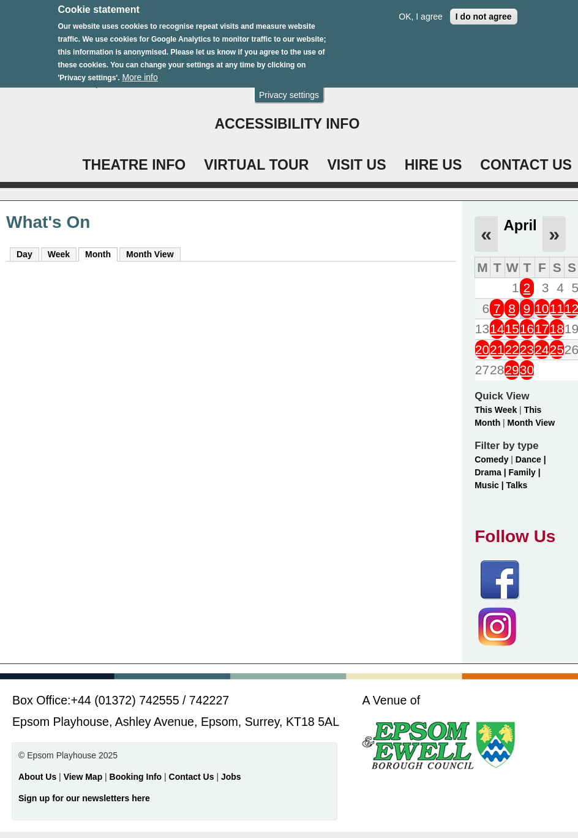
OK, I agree (421, 8)
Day (24, 254)
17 (542, 329)
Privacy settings (289, 86)
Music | (490, 485)
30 (527, 370)
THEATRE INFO (134, 165)
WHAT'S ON (408, 82)
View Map (84, 777)
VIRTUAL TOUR (256, 165)
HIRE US (433, 165)
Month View (150, 254)
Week (59, 254)
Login (236, 82)
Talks (517, 485)
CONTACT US (526, 165)
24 (542, 349)
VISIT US (356, 165)
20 (482, 349)
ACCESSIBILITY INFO (286, 124)
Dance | (531, 459)
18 (557, 329)
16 (527, 329)
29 (512, 370)
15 (512, 329)
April (519, 225)
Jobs (231, 777)
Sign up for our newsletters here (84, 798)
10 (542, 308)
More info (139, 69)
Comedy (491, 459)
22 (512, 349)
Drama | (491, 472)
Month (101, 253)
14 (497, 329)
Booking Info (136, 777)
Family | (524, 472)
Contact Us (193, 777)
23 (527, 349)
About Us (37, 777)
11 (557, 308)
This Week (496, 410)
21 (497, 349)
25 (557, 349)
